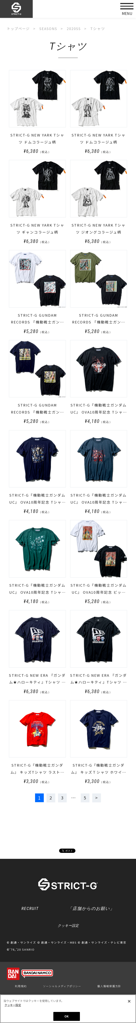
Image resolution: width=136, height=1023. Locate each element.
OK (66, 1016)
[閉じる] (129, 1001)
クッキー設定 (68, 927)
